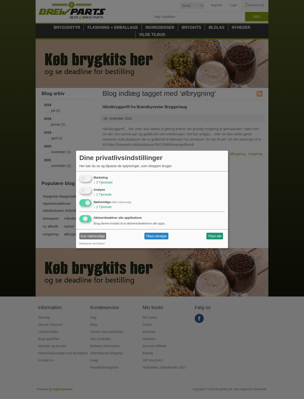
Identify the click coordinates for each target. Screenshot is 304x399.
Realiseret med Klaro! (92, 243)
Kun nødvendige (93, 236)
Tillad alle (215, 236)
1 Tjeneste (103, 194)
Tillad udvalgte (156, 236)
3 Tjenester (103, 182)
